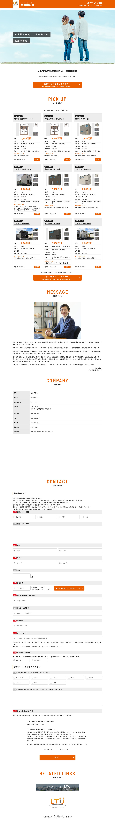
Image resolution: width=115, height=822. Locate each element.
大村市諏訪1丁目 (82, 119)
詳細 (36, 160)
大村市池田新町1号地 (22, 169)
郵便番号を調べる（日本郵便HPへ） (68, 588)
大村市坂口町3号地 (52, 169)
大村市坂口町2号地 (83, 169)
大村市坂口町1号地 (52, 223)
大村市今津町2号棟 (83, 223)
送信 (57, 757)
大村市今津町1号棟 (22, 223)
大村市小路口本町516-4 (23, 119)
